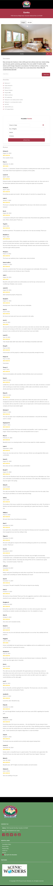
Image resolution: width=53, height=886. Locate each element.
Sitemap (4, 852)
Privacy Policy (5, 846)
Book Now (26, 140)
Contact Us (4, 850)
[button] (46, 74)
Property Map (5, 848)
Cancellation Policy (6, 844)
